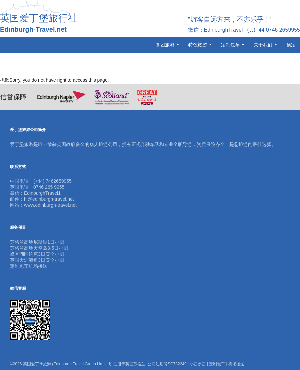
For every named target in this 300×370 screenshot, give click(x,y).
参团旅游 (165, 44)
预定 (291, 44)
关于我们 (263, 44)
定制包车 (230, 44)
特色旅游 (197, 44)
